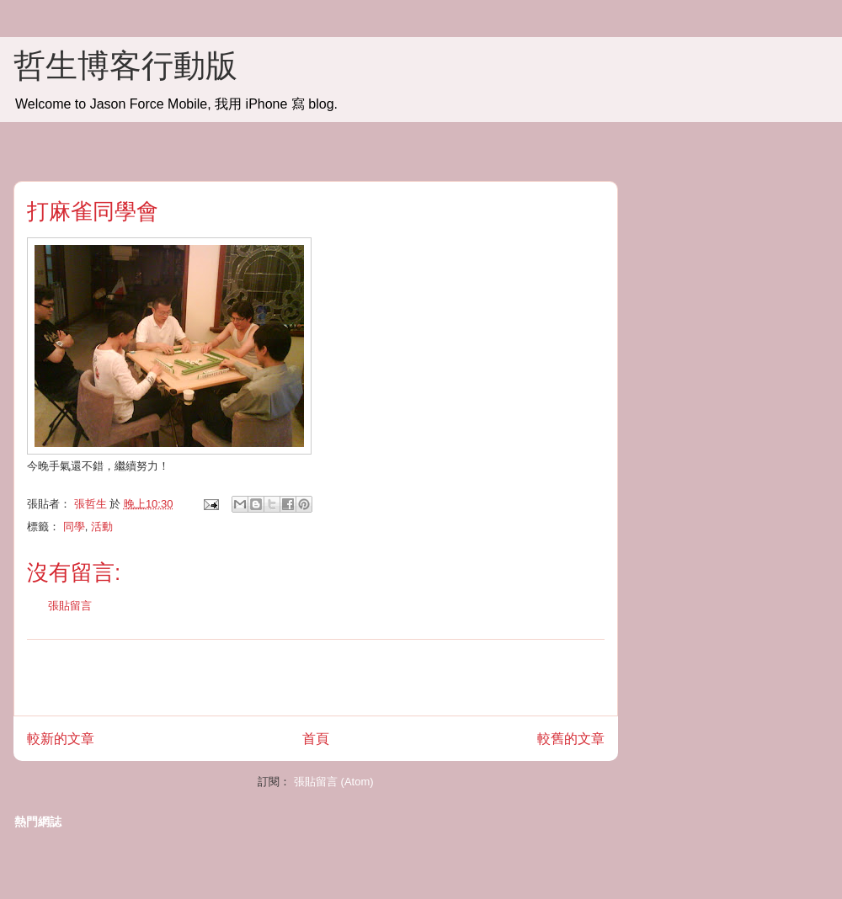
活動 (102, 526)
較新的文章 (60, 738)
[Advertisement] (316, 677)
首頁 (315, 738)
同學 (74, 526)
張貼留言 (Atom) (334, 781)
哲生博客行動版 (125, 65)
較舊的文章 (571, 738)
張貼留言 (70, 605)
